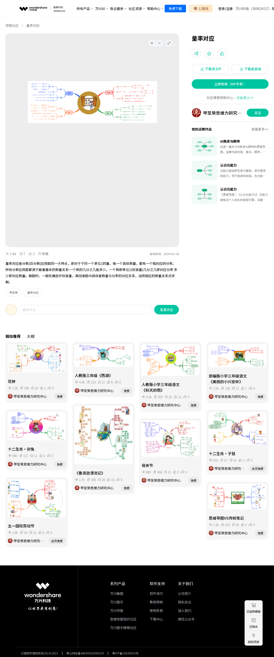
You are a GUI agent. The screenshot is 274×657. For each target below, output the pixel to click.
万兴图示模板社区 (123, 627)
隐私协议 (184, 602)
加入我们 (184, 610)
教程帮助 (156, 602)
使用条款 (156, 610)
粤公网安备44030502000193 (85, 653)
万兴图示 (116, 602)
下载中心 (156, 619)
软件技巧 (156, 593)
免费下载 (175, 8)
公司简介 (184, 593)
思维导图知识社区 (123, 619)
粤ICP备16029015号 (125, 653)
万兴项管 (116, 610)
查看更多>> (260, 129)
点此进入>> (245, 97)
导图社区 (12, 25)
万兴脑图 (116, 593)
